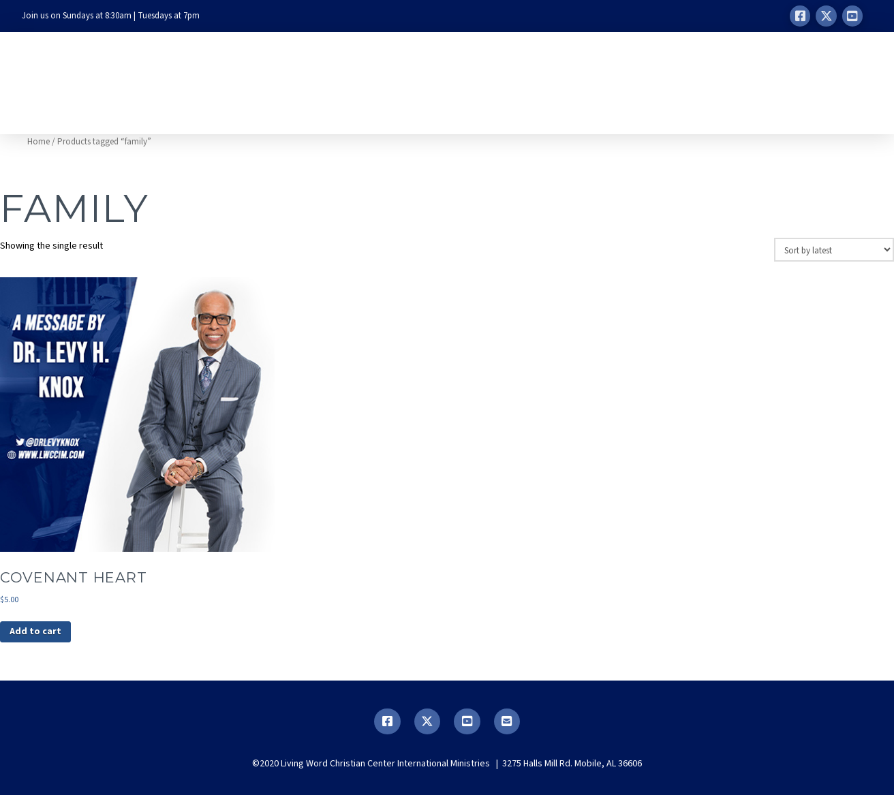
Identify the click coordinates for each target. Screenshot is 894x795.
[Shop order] (834, 249)
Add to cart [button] (35, 631)
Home (38, 142)
